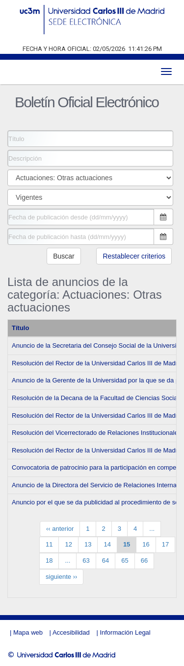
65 (124, 560)
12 (68, 544)
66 (144, 560)
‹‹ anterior (60, 528)
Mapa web (28, 632)
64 (105, 560)
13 (87, 544)
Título (20, 328)
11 (49, 544)
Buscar (64, 256)
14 (107, 544)
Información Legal (125, 632)
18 (49, 560)
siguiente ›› (61, 576)
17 (165, 544)
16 (145, 544)
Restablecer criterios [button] (134, 256)
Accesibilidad (71, 632)
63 (85, 560)
